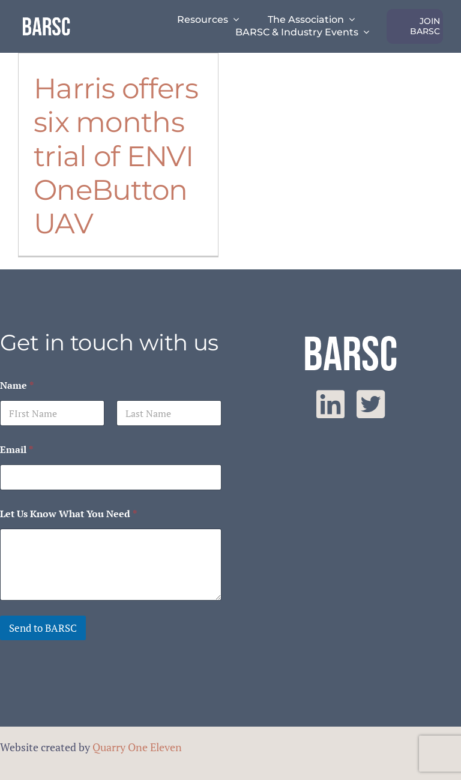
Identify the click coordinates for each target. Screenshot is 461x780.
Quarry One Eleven (137, 747)
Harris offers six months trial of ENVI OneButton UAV (116, 156)
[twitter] (371, 404)
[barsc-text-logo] (46, 19)
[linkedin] (330, 404)
